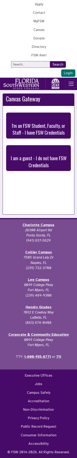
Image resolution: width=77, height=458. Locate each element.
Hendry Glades (39, 307)
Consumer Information (38, 435)
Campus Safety (38, 392)
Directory (39, 47)
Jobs (38, 384)
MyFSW (38, 21)
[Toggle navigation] (71, 83)
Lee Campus (38, 280)
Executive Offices (38, 375)
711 (58, 357)
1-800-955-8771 (37, 357)
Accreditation (38, 401)
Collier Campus (38, 252)
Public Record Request (38, 426)
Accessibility (38, 443)
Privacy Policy (38, 418)
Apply (39, 4)
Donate (39, 38)
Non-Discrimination (38, 409)
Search (58, 64)
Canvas (39, 30)
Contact (39, 13)
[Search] (30, 64)
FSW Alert (39, 55)
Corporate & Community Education (38, 334)
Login (68, 73)
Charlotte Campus (38, 225)
